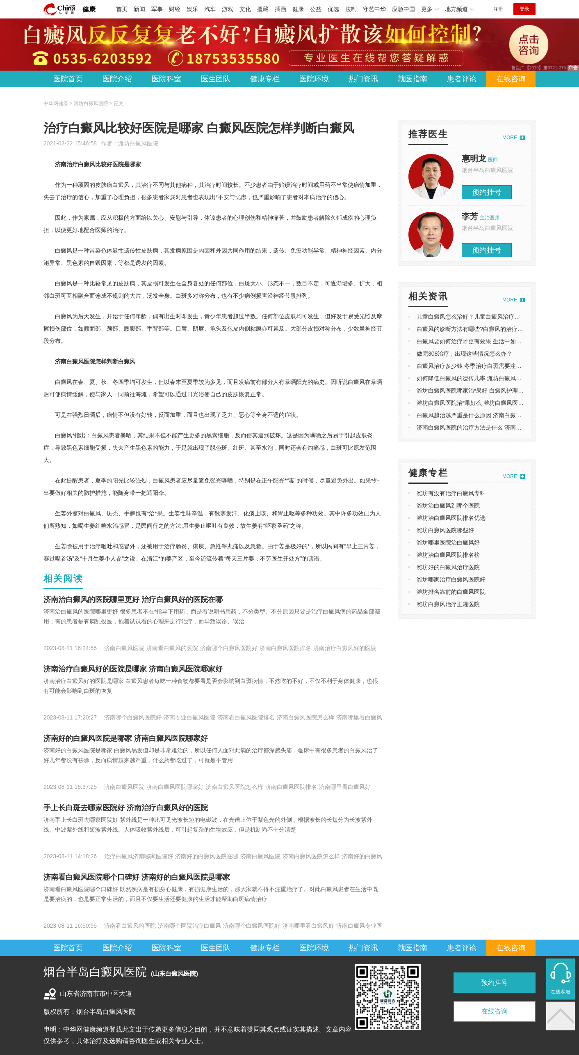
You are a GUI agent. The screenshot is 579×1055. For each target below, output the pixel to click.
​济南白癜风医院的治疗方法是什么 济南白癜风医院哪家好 (489, 427)
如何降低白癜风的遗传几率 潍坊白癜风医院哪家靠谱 (483, 378)
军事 (157, 9)
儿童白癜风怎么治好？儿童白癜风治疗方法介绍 (477, 316)
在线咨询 (511, 79)
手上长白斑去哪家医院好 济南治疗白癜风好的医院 (125, 808)
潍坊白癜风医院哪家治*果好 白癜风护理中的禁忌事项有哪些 (493, 390)
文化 (245, 9)
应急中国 (403, 9)
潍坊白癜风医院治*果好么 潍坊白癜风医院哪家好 (479, 403)
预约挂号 (486, 192)
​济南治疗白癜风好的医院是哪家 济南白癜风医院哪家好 (133, 669)
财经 (174, 9)
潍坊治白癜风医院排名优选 (451, 518)
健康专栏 (265, 79)
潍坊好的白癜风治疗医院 (448, 567)
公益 (315, 9)
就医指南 (412, 79)
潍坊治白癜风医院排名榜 (448, 555)
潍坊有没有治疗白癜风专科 (451, 493)
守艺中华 (374, 9)
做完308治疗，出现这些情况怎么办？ (464, 353)
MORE (509, 137)
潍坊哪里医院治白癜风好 (448, 542)
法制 (351, 9)
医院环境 (314, 79)
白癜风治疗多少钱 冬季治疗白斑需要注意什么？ (478, 366)
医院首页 (68, 79)
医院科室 (166, 79)
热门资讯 (363, 79)
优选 (333, 9)
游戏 (227, 9)
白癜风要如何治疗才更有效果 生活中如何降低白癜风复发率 (492, 341)
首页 (122, 9)
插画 (280, 9)
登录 (524, 9)
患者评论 (461, 79)
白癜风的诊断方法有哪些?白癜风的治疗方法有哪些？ (484, 329)
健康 (89, 9)
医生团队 (215, 79)
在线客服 (560, 992)
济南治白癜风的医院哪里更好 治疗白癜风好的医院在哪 (133, 599)
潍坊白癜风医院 (138, 143)
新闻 (139, 9)
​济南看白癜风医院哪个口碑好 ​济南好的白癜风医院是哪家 (136, 877)
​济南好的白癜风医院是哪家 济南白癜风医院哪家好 (125, 738)
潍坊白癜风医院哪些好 (445, 530)
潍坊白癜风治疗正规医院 (448, 604)
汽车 (210, 9)
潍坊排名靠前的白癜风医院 (451, 591)
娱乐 (192, 9)
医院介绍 (117, 79)
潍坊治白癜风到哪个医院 (448, 505)
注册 (498, 9)
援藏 (263, 9)
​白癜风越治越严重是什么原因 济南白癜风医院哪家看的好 (489, 415)
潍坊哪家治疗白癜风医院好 (451, 579)
